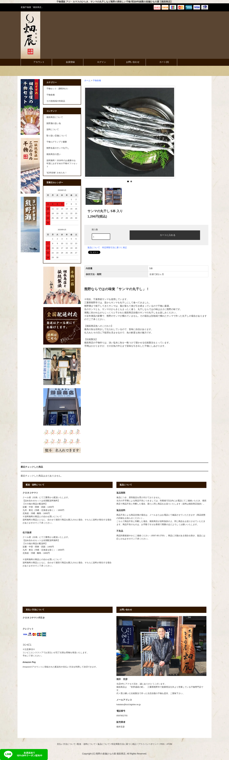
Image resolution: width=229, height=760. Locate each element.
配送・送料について (86, 744)
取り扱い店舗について (56, 136)
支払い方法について (66, 744)
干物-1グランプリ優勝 (56, 142)
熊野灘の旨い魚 (53, 123)
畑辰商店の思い (53, 154)
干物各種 (97, 80)
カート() (161, 62)
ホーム (87, 80)
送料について (52, 129)
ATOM (169, 744)
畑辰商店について (54, 117)
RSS (162, 744)
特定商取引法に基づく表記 (114, 247)
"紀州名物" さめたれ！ (56, 173)
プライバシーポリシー (148, 744)
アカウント (36, 62)
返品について (93, 247)
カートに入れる (164, 235)
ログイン (99, 62)
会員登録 (67, 62)
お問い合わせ (130, 62)
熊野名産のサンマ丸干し (57, 148)
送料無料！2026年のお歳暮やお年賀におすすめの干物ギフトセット (61, 163)
